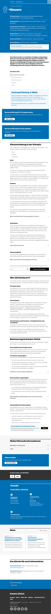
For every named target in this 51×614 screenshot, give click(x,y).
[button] (29, 428)
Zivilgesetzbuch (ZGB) (16, 308)
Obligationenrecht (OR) (31, 308)
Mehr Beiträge (44, 530)
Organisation (19, 1)
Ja (12, 476)
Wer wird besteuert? (17, 77)
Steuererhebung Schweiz (18, 74)
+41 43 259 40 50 (34, 497)
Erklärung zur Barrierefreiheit (35, 602)
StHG (11, 206)
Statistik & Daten (39, 597)
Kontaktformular (15, 514)
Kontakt (14, 82)
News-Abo (24, 597)
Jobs (11, 599)
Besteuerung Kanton (17, 80)
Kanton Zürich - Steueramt (19, 489)
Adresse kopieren (14, 503)
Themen (12, 1)
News (13, 85)
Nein (17, 476)
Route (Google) (14, 500)
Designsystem (25, 602)
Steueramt (14, 585)
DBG (11, 167)
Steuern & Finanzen (17, 6)
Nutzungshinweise (14, 603)
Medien (30, 597)
